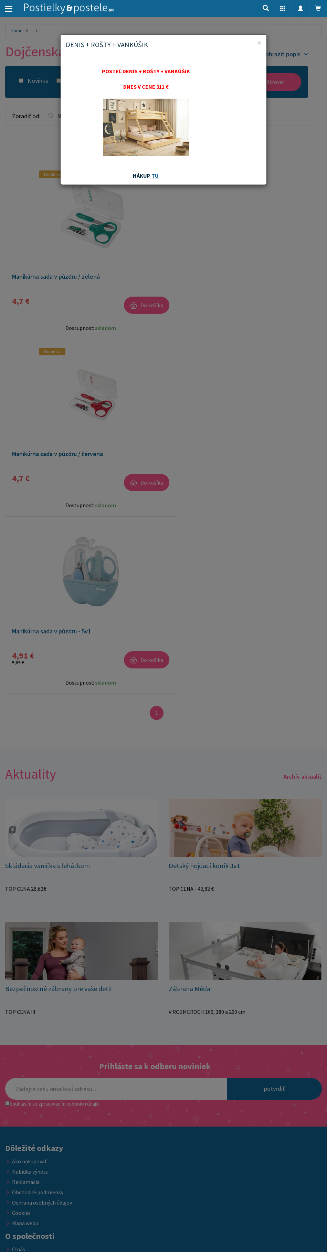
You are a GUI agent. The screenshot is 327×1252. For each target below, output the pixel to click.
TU (155, 175)
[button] (283, 8)
